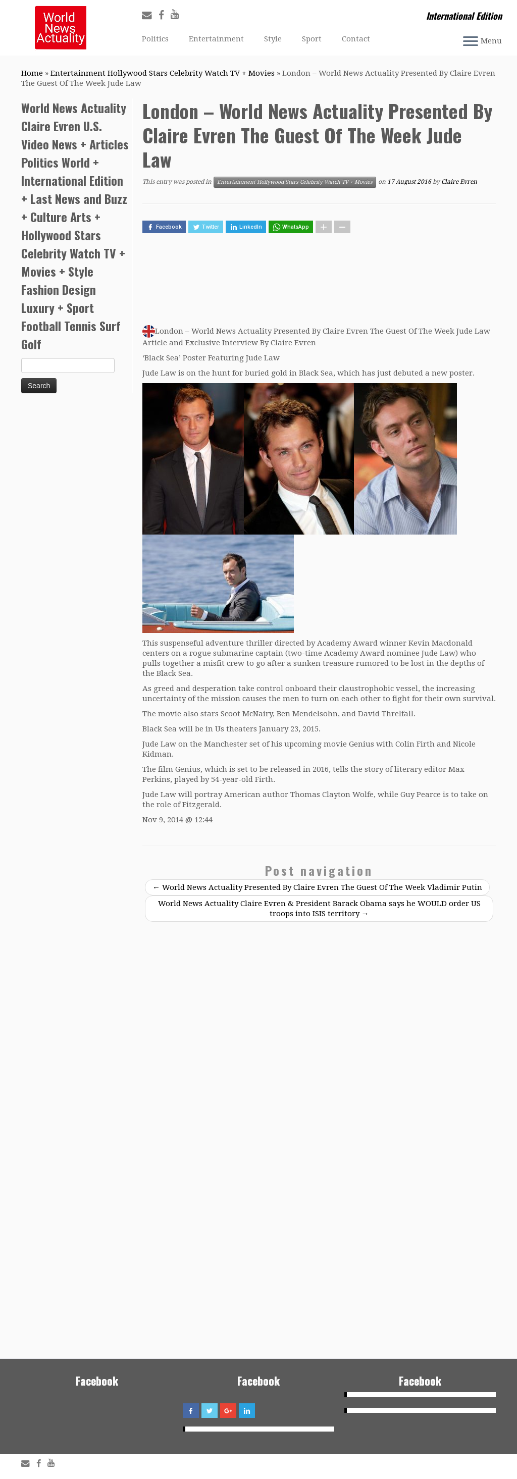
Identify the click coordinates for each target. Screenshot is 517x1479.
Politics (155, 38)
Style (273, 38)
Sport (312, 38)
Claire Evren (459, 181)
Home (32, 73)
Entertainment (216, 38)
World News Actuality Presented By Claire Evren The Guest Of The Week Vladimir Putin (317, 887)
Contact (356, 38)
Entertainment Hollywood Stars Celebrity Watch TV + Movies (162, 73)
